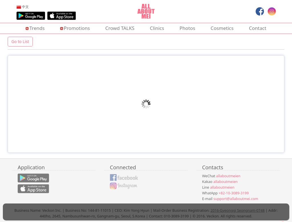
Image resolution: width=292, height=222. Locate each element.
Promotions (75, 28)
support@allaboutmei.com (235, 198)
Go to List (20, 41)
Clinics (157, 28)
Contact (257, 28)
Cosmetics (222, 28)
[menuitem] (22, 6)
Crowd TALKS (119, 28)
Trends (35, 28)
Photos (187, 28)
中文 (23, 6)
